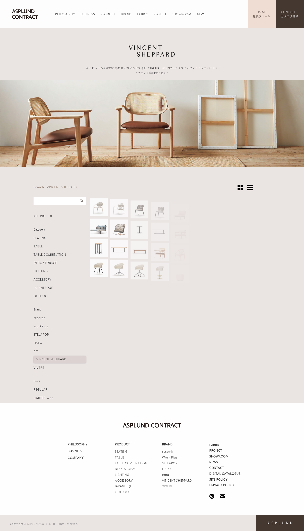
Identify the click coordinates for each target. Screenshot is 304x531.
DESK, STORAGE (45, 262)
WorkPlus (41, 326)
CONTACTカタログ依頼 (289, 14)
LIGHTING (41, 271)
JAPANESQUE (43, 287)
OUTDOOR (41, 296)
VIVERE (39, 367)
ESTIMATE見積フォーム (261, 14)
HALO (38, 342)
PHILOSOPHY (65, 14)
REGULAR (40, 389)
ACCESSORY (42, 279)
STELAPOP (41, 334)
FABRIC (142, 14)
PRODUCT (107, 14)
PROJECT (159, 14)
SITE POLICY (218, 479)
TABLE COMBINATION (50, 254)
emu (37, 351)
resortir (39, 318)
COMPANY (76, 457)
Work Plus (170, 457)
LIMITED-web (44, 397)
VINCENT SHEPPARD (51, 359)
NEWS (201, 14)
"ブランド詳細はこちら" (152, 73)
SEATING (40, 238)
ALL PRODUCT (44, 216)
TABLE (38, 246)
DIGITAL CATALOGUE (225, 473)
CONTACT (216, 468)
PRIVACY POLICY (221, 485)
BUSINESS (88, 14)
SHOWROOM (181, 14)
